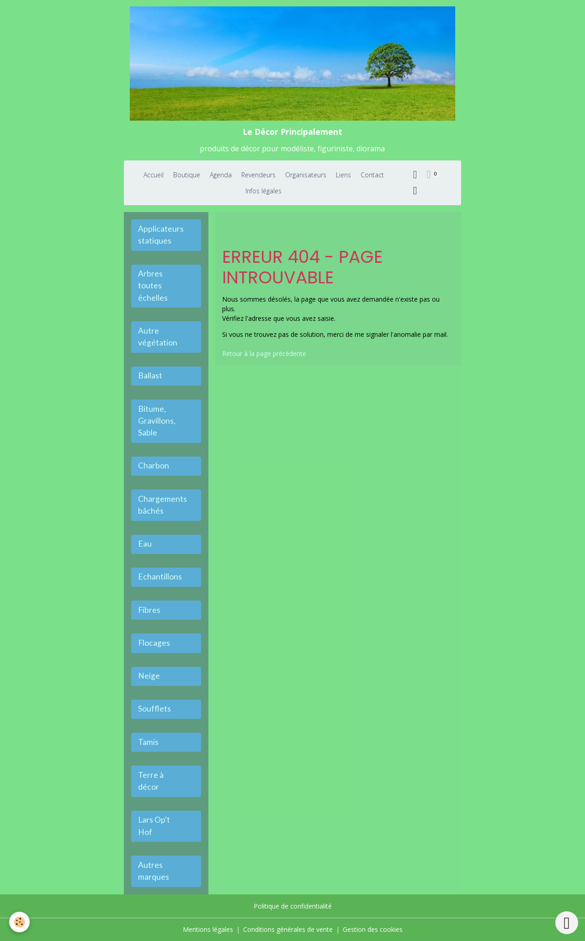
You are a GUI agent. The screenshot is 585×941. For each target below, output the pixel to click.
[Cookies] (19, 922)
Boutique (186, 174)
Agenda (221, 174)
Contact (372, 174)
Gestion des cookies (373, 929)
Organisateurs (305, 174)
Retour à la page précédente (264, 353)
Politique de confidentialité (293, 906)
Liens (343, 174)
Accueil (154, 174)
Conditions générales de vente (288, 929)
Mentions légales (208, 929)
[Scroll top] (566, 922)
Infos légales (263, 190)
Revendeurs (258, 174)
